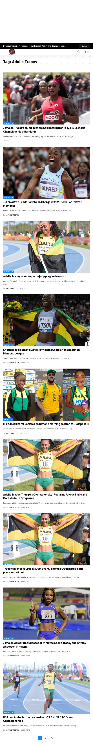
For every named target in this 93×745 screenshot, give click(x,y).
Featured (8, 123)
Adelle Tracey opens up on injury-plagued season (34, 276)
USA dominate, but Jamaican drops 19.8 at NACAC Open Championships (38, 719)
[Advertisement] (46, 21)
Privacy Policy (40, 46)
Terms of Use (58, 46)
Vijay (7, 141)
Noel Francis (11, 288)
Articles (8, 419)
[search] (79, 52)
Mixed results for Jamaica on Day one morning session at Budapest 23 (46, 424)
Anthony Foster (12, 215)
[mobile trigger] (5, 52)
